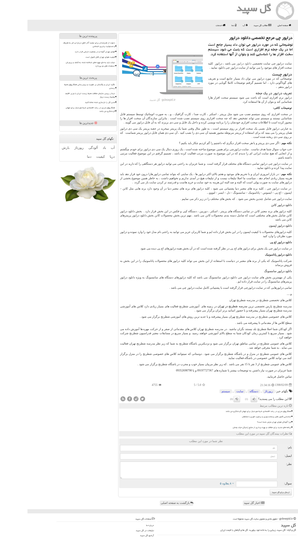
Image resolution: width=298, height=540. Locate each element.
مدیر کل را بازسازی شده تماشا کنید (72, 102)
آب (217, 25)
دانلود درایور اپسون (252, 225)
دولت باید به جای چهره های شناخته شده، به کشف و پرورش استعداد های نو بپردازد (62, 64)
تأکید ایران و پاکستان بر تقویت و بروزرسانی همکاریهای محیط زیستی (62, 86)
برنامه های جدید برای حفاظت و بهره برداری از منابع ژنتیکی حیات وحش (234, 427)
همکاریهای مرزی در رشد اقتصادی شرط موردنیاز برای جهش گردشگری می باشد (230, 411)
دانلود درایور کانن (254, 205)
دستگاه (226, 391)
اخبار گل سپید (226, 502)
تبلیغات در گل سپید (117, 530)
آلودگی (65, 147)
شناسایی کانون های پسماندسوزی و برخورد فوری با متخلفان (239, 417)
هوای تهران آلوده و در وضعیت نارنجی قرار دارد (67, 52)
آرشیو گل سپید (119, 535)
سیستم (198, 391)
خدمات (193, 25)
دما (206, 25)
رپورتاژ (241, 391)
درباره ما (122, 525)
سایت (212, 391)
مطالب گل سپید (235, 25)
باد (77, 147)
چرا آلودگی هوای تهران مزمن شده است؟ (246, 422)
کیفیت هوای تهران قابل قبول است (72, 57)
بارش (38, 147)
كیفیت (73, 156)
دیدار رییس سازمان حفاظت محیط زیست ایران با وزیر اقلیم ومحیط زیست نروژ (62, 95)
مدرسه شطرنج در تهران (205, 306)
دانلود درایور (216, 63)
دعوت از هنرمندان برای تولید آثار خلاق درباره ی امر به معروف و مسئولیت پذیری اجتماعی (61, 44)
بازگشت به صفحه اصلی (149, 502)
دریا (84, 156)
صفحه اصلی (257, 25)
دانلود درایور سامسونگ (250, 271)
